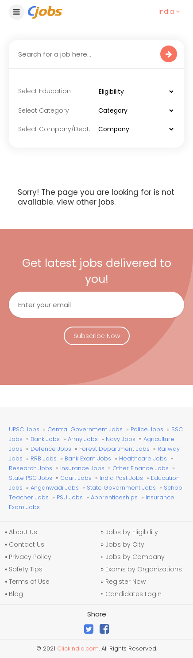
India (169, 11)
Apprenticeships (114, 497)
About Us (23, 532)
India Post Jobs (121, 478)
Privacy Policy (30, 556)
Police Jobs (147, 429)
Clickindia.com (78, 648)
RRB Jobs (44, 458)
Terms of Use (29, 581)
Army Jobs (83, 439)
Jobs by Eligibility (131, 532)
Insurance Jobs (82, 468)
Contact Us (26, 544)
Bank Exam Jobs (88, 458)
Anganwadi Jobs (55, 487)
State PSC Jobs (30, 478)
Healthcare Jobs (143, 458)
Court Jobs (76, 478)
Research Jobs (30, 468)
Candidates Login (133, 594)
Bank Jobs (45, 439)
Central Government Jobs (85, 429)
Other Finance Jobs (140, 468)
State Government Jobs (121, 487)
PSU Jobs (70, 497)
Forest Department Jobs (114, 449)
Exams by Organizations (143, 569)
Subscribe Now (96, 335)
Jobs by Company (135, 556)
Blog (16, 594)
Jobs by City (124, 544)
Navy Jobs (120, 439)
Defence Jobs (51, 449)
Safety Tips (25, 569)
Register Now (125, 581)
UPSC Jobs (24, 429)
